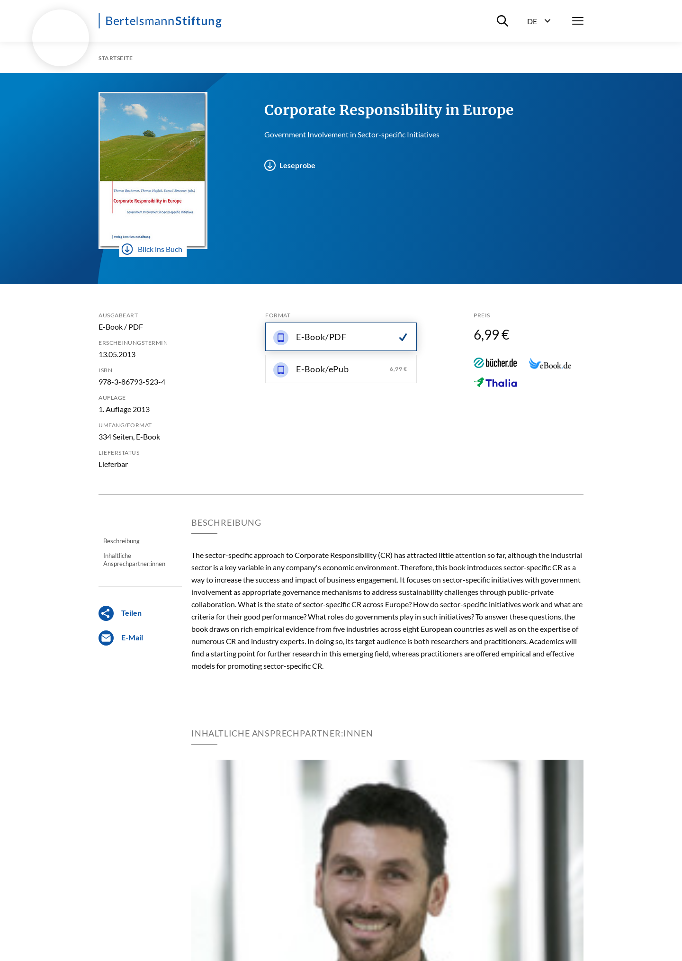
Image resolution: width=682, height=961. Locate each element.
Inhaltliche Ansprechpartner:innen (134, 559)
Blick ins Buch (152, 249)
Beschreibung (121, 541)
